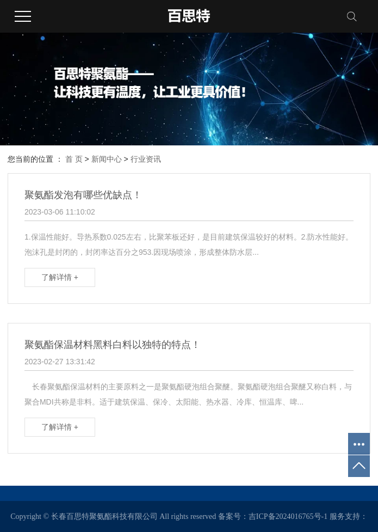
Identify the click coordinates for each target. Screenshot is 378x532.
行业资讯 (146, 159)
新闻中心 (106, 159)
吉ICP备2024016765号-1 (288, 516)
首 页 (74, 159)
